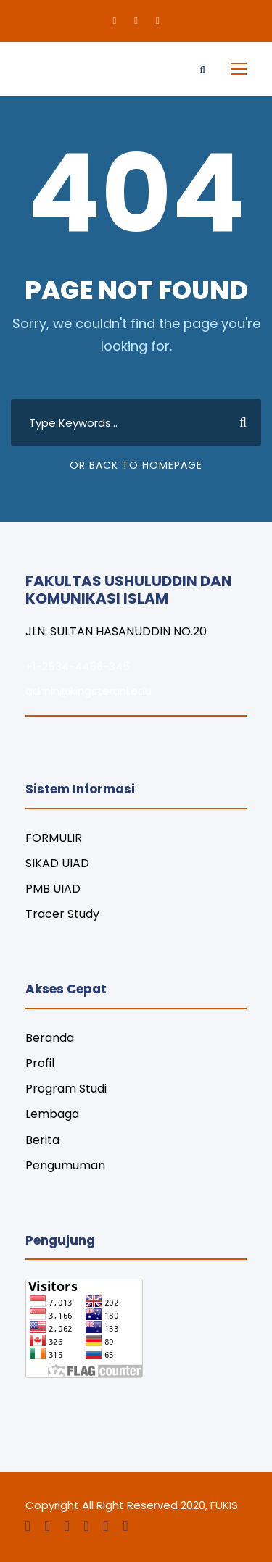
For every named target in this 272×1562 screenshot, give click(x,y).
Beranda (49, 1038)
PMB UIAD (53, 888)
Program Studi (66, 1088)
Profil (39, 1063)
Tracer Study (62, 914)
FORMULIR (53, 838)
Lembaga (52, 1114)
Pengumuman (65, 1165)
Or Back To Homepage (136, 465)
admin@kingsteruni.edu (88, 690)
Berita (42, 1140)
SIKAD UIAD (57, 863)
